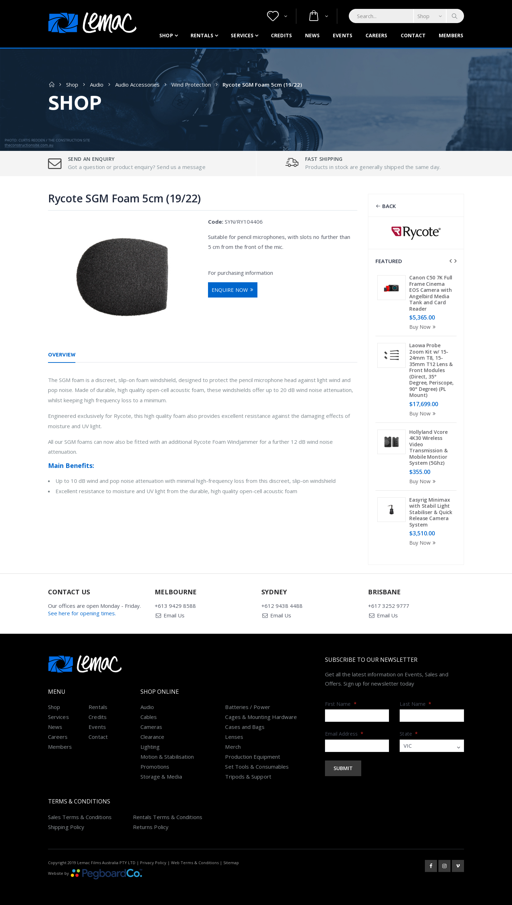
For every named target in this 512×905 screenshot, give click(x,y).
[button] (277, 16)
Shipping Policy (66, 826)
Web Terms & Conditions (195, 862)
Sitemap (231, 862)
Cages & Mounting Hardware (261, 716)
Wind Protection (191, 84)
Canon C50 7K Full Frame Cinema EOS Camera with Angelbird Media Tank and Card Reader (430, 293)
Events (342, 35)
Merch (232, 746)
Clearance (152, 736)
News (312, 35)
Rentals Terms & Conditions (167, 817)
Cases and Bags (245, 726)
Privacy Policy (153, 862)
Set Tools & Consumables (257, 766)
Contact (413, 35)
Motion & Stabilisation (167, 756)
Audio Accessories (137, 84)
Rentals (202, 35)
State (409, 733)
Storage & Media (161, 776)
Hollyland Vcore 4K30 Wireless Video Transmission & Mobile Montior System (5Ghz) (428, 448)
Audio (96, 84)
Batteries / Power (247, 706)
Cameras (151, 726)
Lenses (234, 736)
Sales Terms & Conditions (80, 817)
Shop (166, 35)
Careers (377, 35)
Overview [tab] (61, 355)
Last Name (415, 703)
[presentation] (450, 261)
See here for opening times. (82, 613)
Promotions (155, 766)
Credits (281, 35)
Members (451, 35)
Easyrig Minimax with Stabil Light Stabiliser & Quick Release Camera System (430, 512)
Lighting (150, 746)
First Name (341, 703)
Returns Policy (151, 826)
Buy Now (423, 326)
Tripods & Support (248, 776)
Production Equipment (252, 756)
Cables (148, 716)
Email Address (344, 733)
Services (242, 35)
